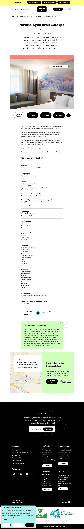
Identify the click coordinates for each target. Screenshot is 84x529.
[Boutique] (58, 9)
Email (32, 115)
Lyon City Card (49, 2)
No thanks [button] (6, 525)
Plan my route (51, 381)
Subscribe (48, 429)
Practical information (49, 57)
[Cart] (65, 9)
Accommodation (22, 16)
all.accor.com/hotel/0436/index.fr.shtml (27, 367)
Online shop (18, 2)
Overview (35, 57)
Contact (24, 57)
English (67, 502)
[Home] (42, 9)
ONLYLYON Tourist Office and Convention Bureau (38, 526)
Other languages (17, 460)
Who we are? (16, 450)
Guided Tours (34, 2)
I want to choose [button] (18, 525)
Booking (58, 115)
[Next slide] (61, 57)
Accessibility (16, 455)
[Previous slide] (58, 57)
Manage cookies (61, 526)
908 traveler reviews (53, 313)
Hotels (33, 16)
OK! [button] (30, 525)
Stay (13, 16)
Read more (47, 465)
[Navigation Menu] (15, 9)
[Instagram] (20, 474)
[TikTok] (33, 474)
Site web (45, 115)
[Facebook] (14, 474)
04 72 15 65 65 (19, 115)
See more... (24, 240)
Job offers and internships (20, 452)
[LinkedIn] (27, 474)
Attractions (63, 2)
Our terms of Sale (17, 458)
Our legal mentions (18, 463)
